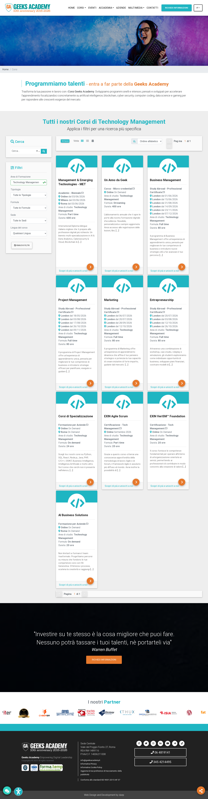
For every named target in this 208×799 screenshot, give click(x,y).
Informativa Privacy (89, 764)
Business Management (165, 180)
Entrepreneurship (162, 300)
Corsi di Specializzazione (75, 416)
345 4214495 (160, 762)
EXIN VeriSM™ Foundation (167, 416)
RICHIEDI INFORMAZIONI (104, 659)
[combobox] (26, 151)
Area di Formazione (20, 176)
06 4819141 (160, 752)
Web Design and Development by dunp (104, 794)
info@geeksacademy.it (90, 760)
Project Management (72, 300)
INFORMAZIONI (176, 8)
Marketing (111, 300)
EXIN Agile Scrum (116, 416)
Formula (15, 202)
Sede (13, 214)
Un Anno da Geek (115, 180)
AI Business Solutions (73, 515)
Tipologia (16, 189)
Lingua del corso (19, 227)
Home (5, 69)
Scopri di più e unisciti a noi (73, 270)
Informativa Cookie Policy (91, 767)
